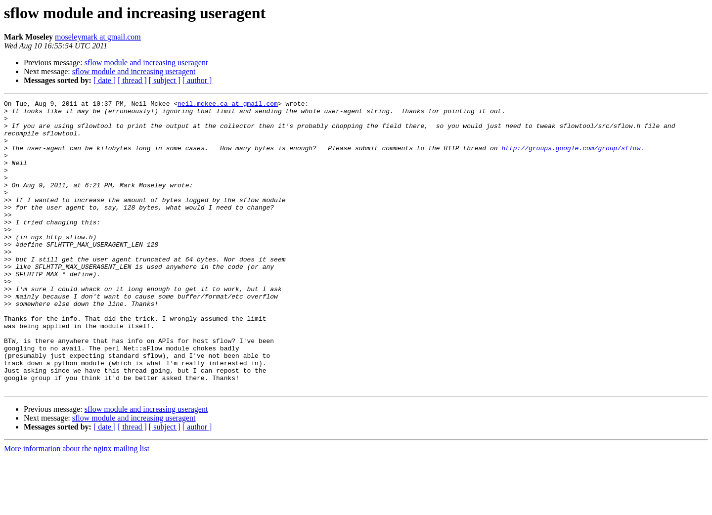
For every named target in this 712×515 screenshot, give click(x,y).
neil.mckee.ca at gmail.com (228, 104)
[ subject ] (164, 80)
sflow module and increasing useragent (146, 62)
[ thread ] (132, 80)
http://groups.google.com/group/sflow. (572, 158)
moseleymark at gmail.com (98, 37)
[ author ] (197, 80)
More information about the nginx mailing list (76, 506)
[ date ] (104, 80)
